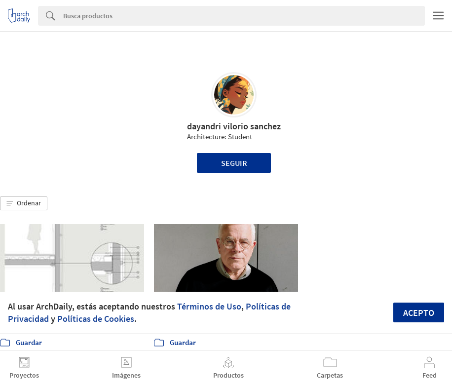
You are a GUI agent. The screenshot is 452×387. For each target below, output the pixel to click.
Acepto (418, 312)
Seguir (234, 163)
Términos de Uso (209, 306)
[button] (23, 203)
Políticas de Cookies (95, 318)
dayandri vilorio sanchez (234, 126)
